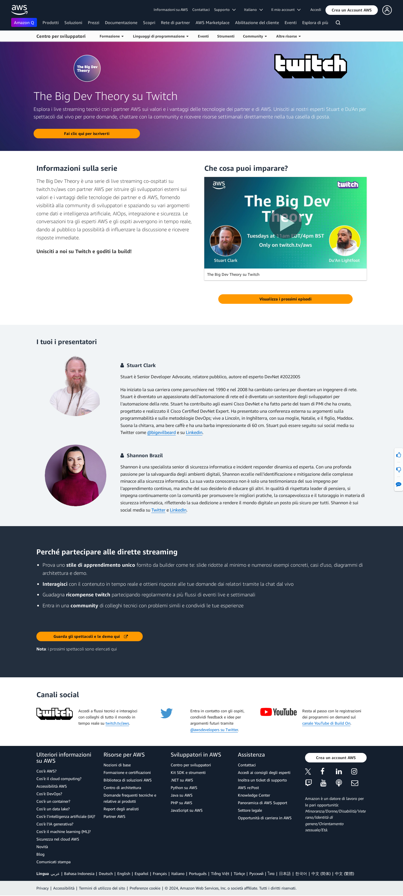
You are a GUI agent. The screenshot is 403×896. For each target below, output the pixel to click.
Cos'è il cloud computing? (58, 778)
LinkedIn (178, 510)
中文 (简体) (321, 873)
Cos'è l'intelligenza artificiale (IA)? (65, 816)
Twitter (158, 510)
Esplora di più (315, 22)
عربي (55, 873)
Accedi (315, 9)
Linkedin (194, 432)
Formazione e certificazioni (127, 772)
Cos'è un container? (53, 801)
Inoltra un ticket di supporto (262, 780)
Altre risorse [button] (288, 36)
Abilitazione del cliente (257, 22)
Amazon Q (24, 22)
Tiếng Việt (220, 873)
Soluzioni (73, 22)
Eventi (291, 22)
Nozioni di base (117, 764)
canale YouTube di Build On (326, 723)
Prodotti (51, 22)
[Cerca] (339, 23)
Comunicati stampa (53, 861)
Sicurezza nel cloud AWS (57, 839)
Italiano (177, 873)
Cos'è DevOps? (49, 793)
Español (141, 873)
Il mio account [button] (286, 9)
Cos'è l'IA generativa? (54, 824)
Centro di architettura (122, 787)
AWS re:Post (248, 787)
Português (198, 873)
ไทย (271, 873)
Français (160, 873)
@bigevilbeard (161, 432)
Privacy (42, 888)
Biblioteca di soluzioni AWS (128, 780)
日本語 (285, 873)
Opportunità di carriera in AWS (265, 817)
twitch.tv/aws (117, 723)
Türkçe (239, 873)
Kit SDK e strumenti (188, 772)
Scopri (149, 22)
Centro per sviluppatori (61, 36)
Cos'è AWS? (46, 771)
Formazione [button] (111, 36)
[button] (351, 10)
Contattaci (201, 9)
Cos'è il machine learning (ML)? (63, 831)
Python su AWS (184, 787)
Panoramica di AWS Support (262, 802)
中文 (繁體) (344, 873)
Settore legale (250, 810)
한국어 (301, 873)
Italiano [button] (253, 9)
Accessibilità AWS (51, 786)
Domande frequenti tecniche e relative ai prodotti (130, 798)
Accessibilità (63, 888)
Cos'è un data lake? (53, 808)
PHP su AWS (181, 802)
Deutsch (106, 873)
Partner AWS (114, 816)
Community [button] (255, 36)
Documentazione (121, 22)
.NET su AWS (182, 780)
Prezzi (93, 22)
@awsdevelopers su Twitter (214, 729)
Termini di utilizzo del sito (102, 888)
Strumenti (226, 36)
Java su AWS (182, 795)
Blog (40, 854)
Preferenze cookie (145, 888)
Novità (42, 846)
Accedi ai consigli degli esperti (264, 772)
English (123, 873)
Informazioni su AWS (171, 9)
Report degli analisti (121, 808)
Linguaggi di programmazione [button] (160, 36)
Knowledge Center (254, 795)
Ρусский (256, 873)
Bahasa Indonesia (79, 873)
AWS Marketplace (212, 22)
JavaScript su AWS (187, 810)
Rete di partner (175, 22)
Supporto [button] (225, 9)
